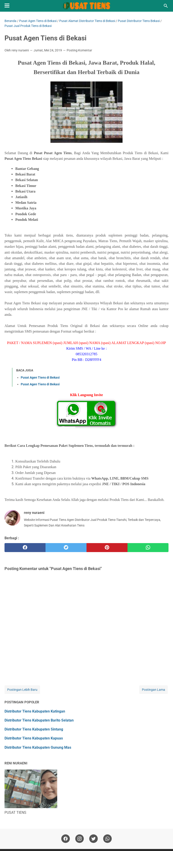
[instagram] (79, 838)
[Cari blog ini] (165, 6)
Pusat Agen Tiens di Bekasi (40, 377)
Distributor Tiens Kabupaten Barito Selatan (39, 720)
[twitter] (66, 547)
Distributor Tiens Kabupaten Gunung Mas (38, 747)
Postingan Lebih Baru (22, 689)
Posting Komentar (79, 50)
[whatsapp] (147, 547)
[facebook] (25, 547)
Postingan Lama (153, 689)
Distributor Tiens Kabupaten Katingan (35, 711)
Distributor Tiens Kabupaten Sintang (34, 729)
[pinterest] (106, 547)
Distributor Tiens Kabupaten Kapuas (34, 738)
